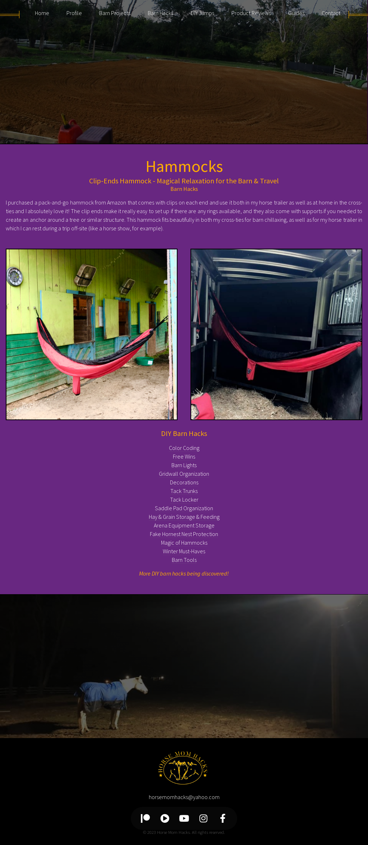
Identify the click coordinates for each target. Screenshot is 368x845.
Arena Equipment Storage (184, 525)
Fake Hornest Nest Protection (184, 533)
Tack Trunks (184, 490)
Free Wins (184, 456)
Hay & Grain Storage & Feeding (184, 516)
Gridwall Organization (184, 473)
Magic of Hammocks (184, 542)
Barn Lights (184, 465)
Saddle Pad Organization (184, 508)
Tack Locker (184, 499)
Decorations (184, 482)
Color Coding (184, 447)
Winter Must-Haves (184, 551)
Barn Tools (184, 559)
